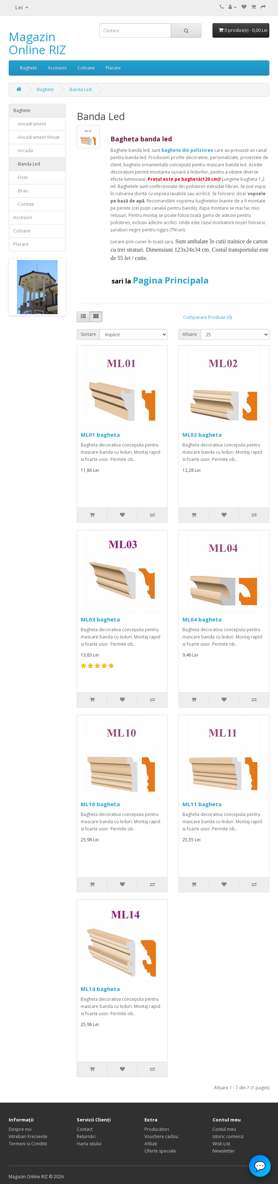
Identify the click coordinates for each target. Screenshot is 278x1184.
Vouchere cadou (161, 1136)
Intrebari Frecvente (28, 1136)
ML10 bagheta (100, 804)
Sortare (88, 334)
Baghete (28, 68)
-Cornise (23, 204)
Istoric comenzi (228, 1136)
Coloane (86, 68)
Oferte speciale (160, 1151)
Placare (113, 68)
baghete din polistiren (187, 150)
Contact (85, 1129)
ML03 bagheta (100, 619)
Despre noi (20, 1129)
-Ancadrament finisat (36, 137)
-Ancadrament (29, 124)
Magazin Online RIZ (37, 43)
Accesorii (57, 68)
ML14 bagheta (100, 988)
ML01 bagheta (100, 434)
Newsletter (223, 1151)
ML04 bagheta (202, 619)
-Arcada (23, 151)
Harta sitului (89, 1144)
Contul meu (224, 1129)
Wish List (221, 1144)
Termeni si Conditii (28, 1144)
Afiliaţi (150, 1144)
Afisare (189, 334)
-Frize (20, 177)
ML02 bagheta (202, 434)
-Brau (20, 191)
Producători (156, 1129)
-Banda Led (26, 164)
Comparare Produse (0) (207, 317)
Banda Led (81, 89)
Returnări (86, 1136)
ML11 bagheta (202, 804)
